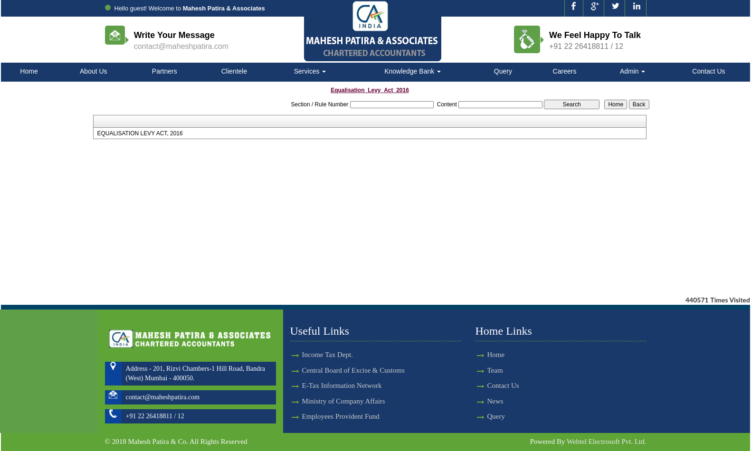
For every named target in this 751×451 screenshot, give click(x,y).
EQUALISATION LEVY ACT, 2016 (139, 133)
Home (29, 71)
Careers (565, 71)
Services (310, 71)
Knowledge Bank (412, 71)
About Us (93, 71)
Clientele (234, 71)
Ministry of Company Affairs (343, 384)
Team (478, 370)
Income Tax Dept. (327, 338)
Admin (633, 71)
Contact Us (708, 71)
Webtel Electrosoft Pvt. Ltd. (606, 441)
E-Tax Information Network (342, 369)
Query (503, 71)
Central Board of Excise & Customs (353, 353)
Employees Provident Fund (341, 399)
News (478, 401)
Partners (164, 71)
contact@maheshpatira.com (181, 46)
